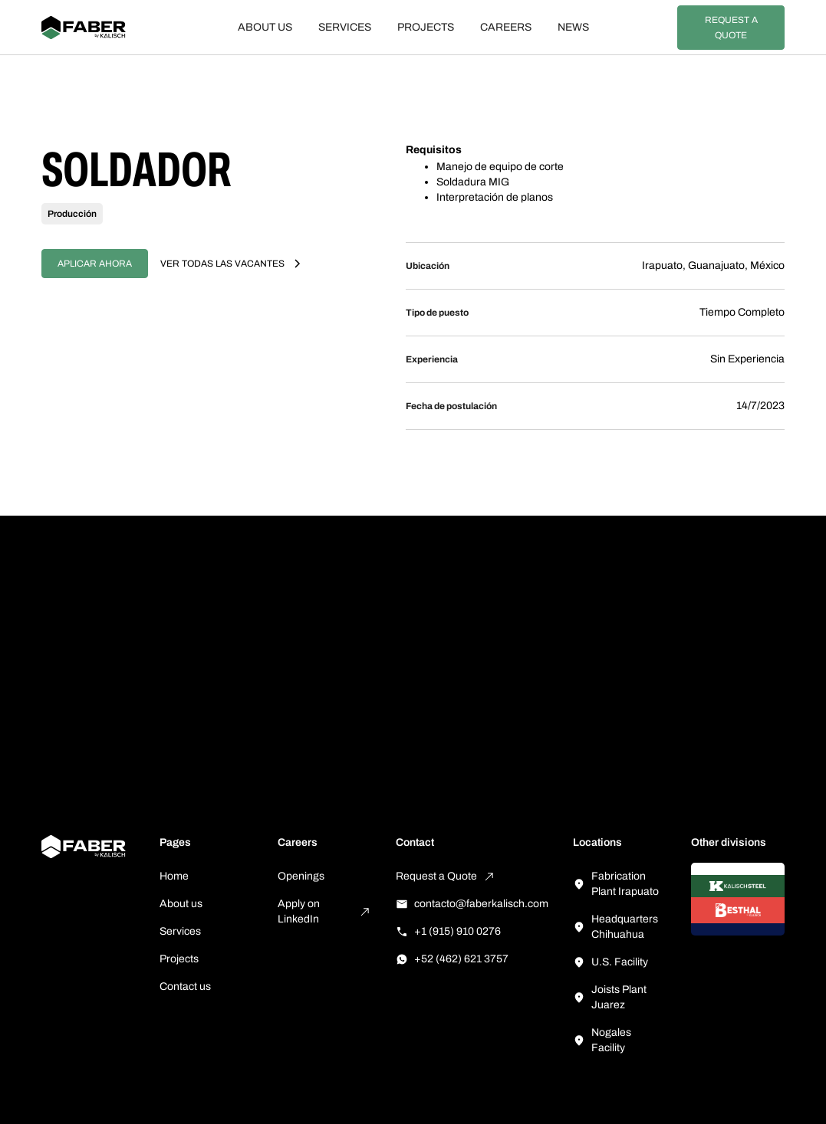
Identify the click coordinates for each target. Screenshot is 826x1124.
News (573, 27)
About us (265, 27)
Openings (301, 876)
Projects (425, 27)
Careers (505, 27)
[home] (101, 27)
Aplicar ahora (95, 263)
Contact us (185, 986)
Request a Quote (731, 28)
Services (344, 27)
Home (174, 876)
